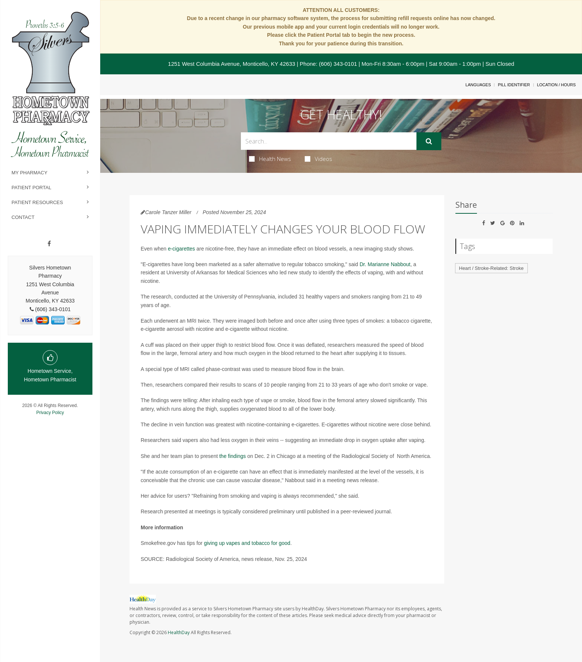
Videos (318, 158)
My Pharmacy (30, 172)
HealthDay (179, 632)
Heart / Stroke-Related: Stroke (491, 268)
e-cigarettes (181, 249)
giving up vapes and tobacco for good (247, 543)
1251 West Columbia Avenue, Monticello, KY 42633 (231, 64)
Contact (23, 217)
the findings (232, 456)
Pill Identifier (514, 85)
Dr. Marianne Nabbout (385, 264)
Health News (270, 158)
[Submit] (428, 141)
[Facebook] (49, 244)
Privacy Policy (50, 412)
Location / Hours (556, 85)
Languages (478, 85)
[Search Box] (328, 141)
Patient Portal (31, 187)
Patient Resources (37, 202)
